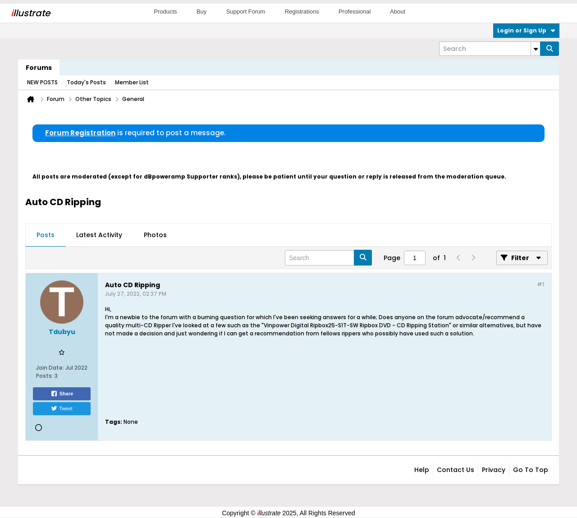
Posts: (44, 376)
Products (165, 11)
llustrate (30, 13)
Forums (39, 67)
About (397, 11)
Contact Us (455, 469)
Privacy (493, 469)
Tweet (61, 408)
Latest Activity (99, 234)
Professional (355, 11)
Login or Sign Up (526, 30)
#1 (540, 284)
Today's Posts (86, 82)
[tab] (45, 235)
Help (421, 469)
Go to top (530, 469)
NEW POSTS (42, 82)
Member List (132, 82)
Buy (201, 11)
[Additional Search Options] (535, 48)
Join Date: (50, 367)
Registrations (302, 11)
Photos (155, 234)
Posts (46, 234)
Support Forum (246, 11)
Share (61, 393)
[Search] (489, 48)
